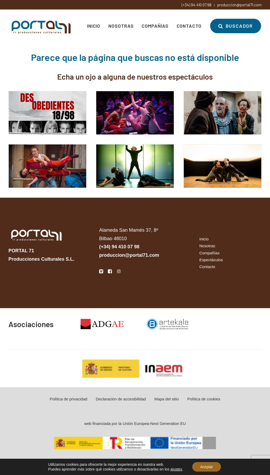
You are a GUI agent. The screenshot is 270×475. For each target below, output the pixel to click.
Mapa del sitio (167, 399)
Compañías (155, 26)
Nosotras (120, 26)
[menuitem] (95, 25)
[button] (101, 272)
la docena (145, 462)
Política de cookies (203, 399)
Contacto (189, 26)
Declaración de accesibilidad (121, 399)
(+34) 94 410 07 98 (196, 4)
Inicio (93, 26)
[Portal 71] (41, 26)
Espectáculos (211, 260)
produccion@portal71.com (239, 4)
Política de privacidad (69, 399)
